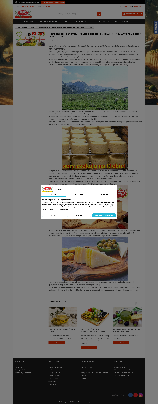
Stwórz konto (138, 6)
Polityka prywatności (55, 367)
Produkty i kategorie (49, 22)
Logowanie (52, 381)
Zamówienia (85, 370)
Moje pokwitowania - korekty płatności (94, 373)
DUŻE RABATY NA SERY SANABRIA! (53, 2)
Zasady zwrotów (54, 376)
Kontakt (125, 22)
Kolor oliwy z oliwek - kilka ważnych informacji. (126, 330)
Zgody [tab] (53, 194)
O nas (115, 22)
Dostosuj (79, 215)
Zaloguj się (127, 6)
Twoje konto (87, 362)
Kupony (83, 378)
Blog (92, 22)
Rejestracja (52, 384)
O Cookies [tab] (104, 194)
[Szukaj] (79, 14)
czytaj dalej (57, 342)
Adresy (83, 376)
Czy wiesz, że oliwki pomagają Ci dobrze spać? (94, 330)
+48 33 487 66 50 (28, 6)
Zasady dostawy (54, 373)
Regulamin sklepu (54, 370)
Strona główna (29, 22)
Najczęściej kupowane (23, 373)
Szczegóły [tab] (79, 194)
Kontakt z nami (53, 378)
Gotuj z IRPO (80, 22)
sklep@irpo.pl (47, 6)
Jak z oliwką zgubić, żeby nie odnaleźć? (62, 330)
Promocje (66, 22)
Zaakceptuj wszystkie (104, 215)
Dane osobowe (86, 367)
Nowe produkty (20, 370)
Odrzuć (54, 215)
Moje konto (103, 22)
